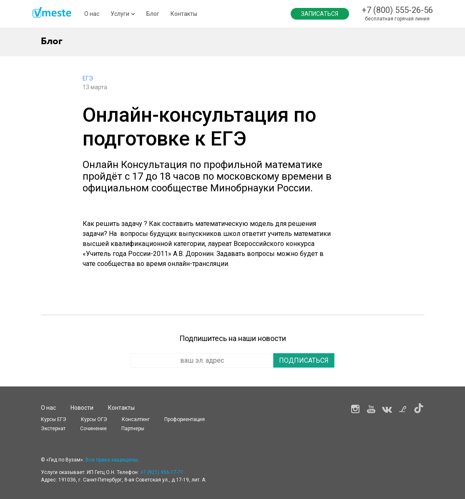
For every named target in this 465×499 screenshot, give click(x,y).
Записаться (319, 13)
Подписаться (304, 360)
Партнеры (132, 428)
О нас (91, 13)
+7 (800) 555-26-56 (397, 10)
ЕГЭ (88, 78)
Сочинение (93, 428)
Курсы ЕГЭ (53, 419)
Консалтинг (136, 419)
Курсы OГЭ (94, 419)
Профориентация (184, 419)
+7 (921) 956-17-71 (161, 472)
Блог (152, 13)
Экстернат (53, 428)
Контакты (184, 13)
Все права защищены (111, 460)
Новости (81, 407)
